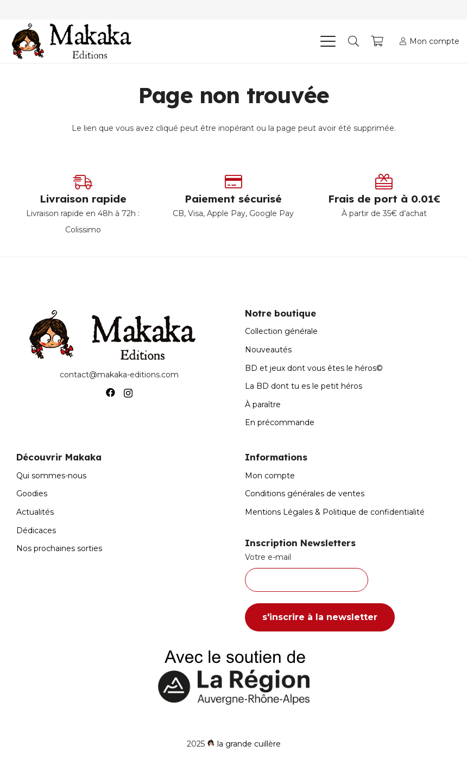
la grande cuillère (249, 744)
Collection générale (281, 331)
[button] (327, 41)
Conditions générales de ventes (304, 493)
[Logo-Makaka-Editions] (74, 41)
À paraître (263, 404)
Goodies (31, 493)
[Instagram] (128, 393)
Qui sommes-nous (51, 476)
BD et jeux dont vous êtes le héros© (314, 368)
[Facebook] (110, 392)
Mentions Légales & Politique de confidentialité (335, 512)
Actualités (35, 512)
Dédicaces (36, 530)
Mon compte (270, 476)
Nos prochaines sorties (59, 548)
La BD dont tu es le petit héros (303, 386)
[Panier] (377, 41)
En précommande (279, 422)
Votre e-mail (348, 572)
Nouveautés (268, 350)
